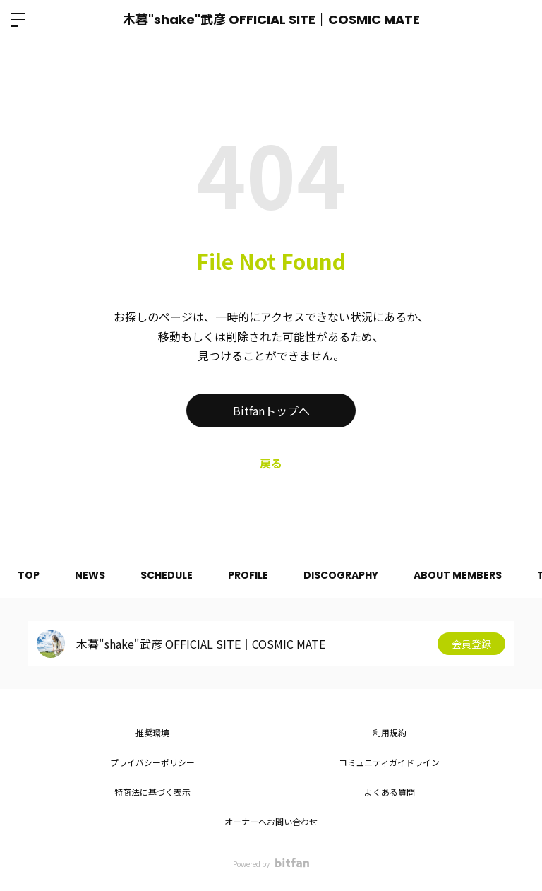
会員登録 (471, 644)
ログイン (519, 19)
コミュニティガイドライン (389, 762)
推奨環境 (152, 732)
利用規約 (389, 732)
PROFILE (248, 575)
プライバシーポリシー (152, 762)
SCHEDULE (166, 575)
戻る (271, 462)
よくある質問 (389, 792)
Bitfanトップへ (271, 410)
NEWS (90, 575)
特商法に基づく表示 (152, 792)
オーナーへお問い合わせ (271, 821)
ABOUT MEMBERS (458, 575)
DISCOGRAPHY (340, 575)
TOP (29, 575)
